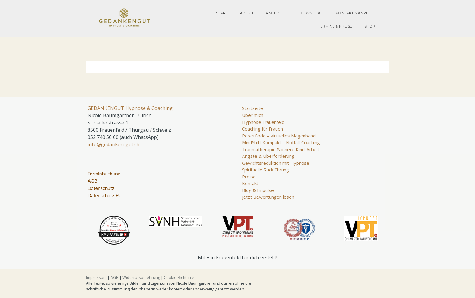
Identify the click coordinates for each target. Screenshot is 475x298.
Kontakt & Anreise (355, 13)
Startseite (252, 108)
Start (222, 13)
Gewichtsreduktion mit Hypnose (275, 163)
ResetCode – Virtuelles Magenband (279, 136)
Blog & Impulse (258, 190)
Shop (369, 26)
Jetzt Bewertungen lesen (268, 197)
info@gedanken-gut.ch (113, 144)
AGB (93, 181)
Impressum (96, 277)
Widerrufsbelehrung (141, 277)
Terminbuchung (104, 173)
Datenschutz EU (105, 195)
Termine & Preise (335, 26)
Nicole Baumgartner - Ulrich (119, 115)
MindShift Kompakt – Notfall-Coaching (281, 142)
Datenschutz (101, 188)
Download (311, 13)
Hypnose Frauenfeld (263, 122)
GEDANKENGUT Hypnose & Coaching (130, 108)
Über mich (252, 115)
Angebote (276, 13)
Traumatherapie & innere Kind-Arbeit (280, 149)
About (247, 13)
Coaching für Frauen (262, 129)
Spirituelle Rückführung (265, 170)
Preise (249, 177)
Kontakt (250, 183)
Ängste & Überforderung (268, 156)
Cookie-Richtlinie (179, 277)
